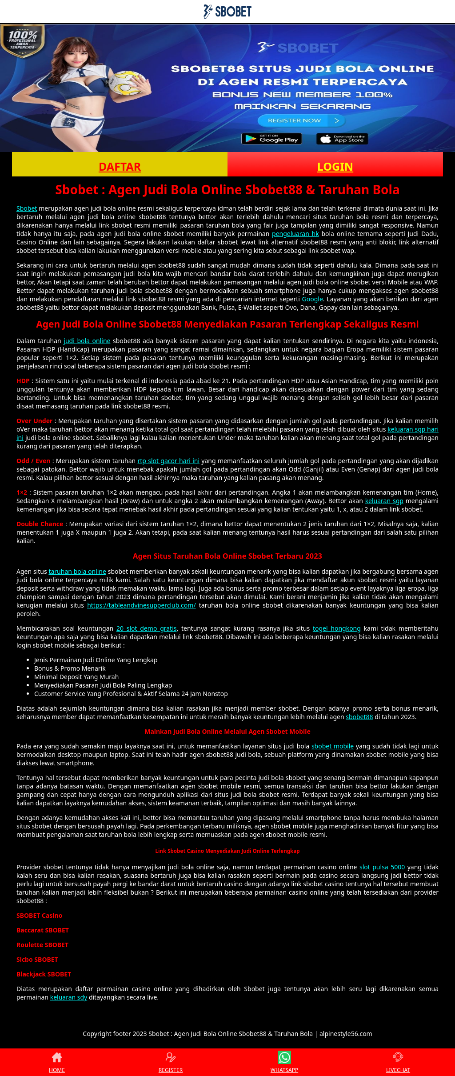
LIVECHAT (398, 1062)
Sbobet (26, 208)
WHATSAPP (284, 1062)
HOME (57, 1062)
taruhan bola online (77, 571)
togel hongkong (337, 628)
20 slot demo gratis (146, 628)
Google (312, 299)
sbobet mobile (332, 746)
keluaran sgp (384, 500)
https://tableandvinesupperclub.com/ (141, 605)
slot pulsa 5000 (382, 867)
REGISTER (171, 1062)
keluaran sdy (69, 997)
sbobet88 (359, 716)
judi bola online (87, 340)
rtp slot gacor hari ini (169, 460)
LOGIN (335, 166)
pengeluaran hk (295, 233)
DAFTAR (120, 166)
